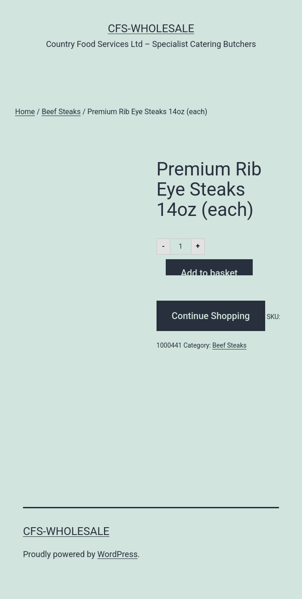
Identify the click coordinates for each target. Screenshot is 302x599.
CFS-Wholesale (151, 28)
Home (25, 111)
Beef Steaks (61, 111)
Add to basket (209, 271)
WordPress (118, 554)
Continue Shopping (211, 315)
